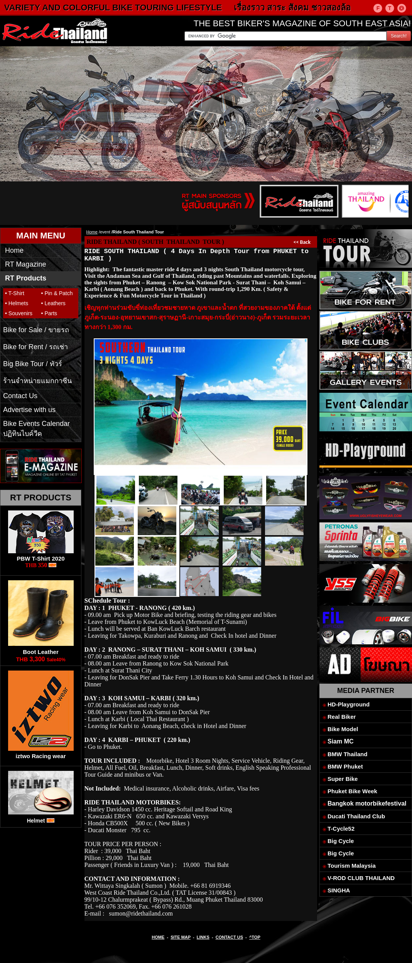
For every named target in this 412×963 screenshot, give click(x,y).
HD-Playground (349, 704)
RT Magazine (25, 264)
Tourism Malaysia (352, 865)
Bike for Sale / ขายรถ (36, 330)
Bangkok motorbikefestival (367, 803)
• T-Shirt (14, 293)
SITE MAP (181, 937)
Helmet (36, 821)
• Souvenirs (18, 313)
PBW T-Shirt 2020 (40, 558)
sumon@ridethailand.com (140, 913)
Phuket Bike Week (352, 791)
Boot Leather (41, 652)
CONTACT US (229, 937)
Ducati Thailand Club (356, 816)
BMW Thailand (347, 754)
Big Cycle (341, 841)
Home (14, 250)
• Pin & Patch (57, 293)
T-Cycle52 (341, 828)
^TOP (254, 937)
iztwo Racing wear (40, 756)
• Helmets (16, 303)
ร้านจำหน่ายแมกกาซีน (37, 381)
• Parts (49, 313)
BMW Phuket (345, 766)
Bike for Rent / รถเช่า (35, 347)
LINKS (203, 937)
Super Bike (343, 778)
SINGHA (339, 890)
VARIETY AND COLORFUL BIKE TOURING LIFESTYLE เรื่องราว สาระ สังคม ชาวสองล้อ (188, 7)
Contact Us (20, 396)
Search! (399, 36)
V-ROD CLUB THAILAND (361, 878)
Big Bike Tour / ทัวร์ (32, 364)
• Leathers (53, 303)
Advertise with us (29, 410)
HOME (158, 937)
